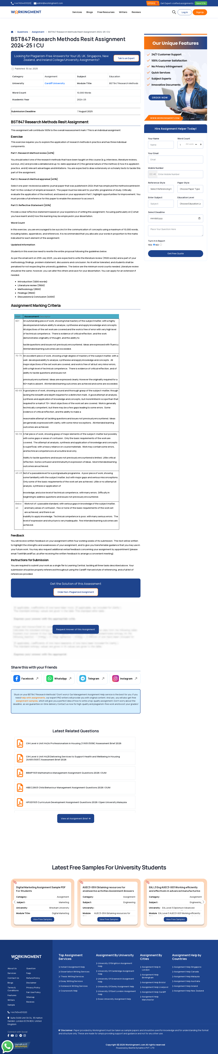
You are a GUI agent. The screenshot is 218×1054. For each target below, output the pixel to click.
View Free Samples (42, 919)
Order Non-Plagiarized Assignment (76, 592)
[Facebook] (8, 1035)
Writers (123, 12)
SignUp (200, 12)
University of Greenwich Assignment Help (115, 980)
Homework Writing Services (73, 986)
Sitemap (30, 997)
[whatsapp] (16, 1035)
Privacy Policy (33, 987)
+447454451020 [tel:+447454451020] (21, 3)
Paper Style (183, 182)
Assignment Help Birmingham (149, 976)
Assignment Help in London (150, 968)
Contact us (13, 978)
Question (31, 968)
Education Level (185, 197)
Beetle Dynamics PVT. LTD (142, 1047)
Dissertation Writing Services (74, 971)
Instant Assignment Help (72, 966)
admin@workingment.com (48, 3)
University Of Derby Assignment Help (115, 986)
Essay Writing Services (71, 981)
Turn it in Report (156, 240)
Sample (11, 1004)
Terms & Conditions (13, 989)
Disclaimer (31, 982)
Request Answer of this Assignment (75, 629)
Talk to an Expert (126, 58)
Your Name (153, 138)
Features (12, 995)
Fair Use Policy (33, 992)
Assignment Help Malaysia (186, 976)
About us (12, 968)
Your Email (153, 153)
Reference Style (156, 182)
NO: (157, 244)
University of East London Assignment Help (116, 993)
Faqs (28, 973)
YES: (150, 244)
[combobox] (152, 174)
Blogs (89, 12)
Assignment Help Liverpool (154, 987)
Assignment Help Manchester (149, 998)
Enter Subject (155, 197)
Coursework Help (68, 990)
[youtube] (12, 1035)
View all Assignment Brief (76, 818)
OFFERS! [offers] (153, 3)
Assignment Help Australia (186, 981)
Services (77, 12)
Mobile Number (156, 168)
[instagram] (24, 1035)
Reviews (136, 12)
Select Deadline (156, 212)
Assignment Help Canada (185, 971)
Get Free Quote (175, 253)
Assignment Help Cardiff (153, 992)
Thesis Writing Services (71, 976)
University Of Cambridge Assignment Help (115, 972)
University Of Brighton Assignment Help (114, 965)
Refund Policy (33, 978)
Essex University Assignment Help (113, 999)
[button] (174, 12)
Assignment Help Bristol (153, 982)
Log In (185, 12)
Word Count (183, 138)
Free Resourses (105, 12)
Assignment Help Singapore (186, 966)
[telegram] (20, 1035)
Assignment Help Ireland (185, 986)
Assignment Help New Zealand (188, 990)
